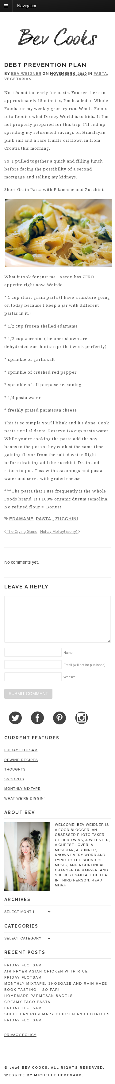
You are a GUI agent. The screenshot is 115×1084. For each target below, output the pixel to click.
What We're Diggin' (24, 798)
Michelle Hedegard (58, 1075)
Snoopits (14, 779)
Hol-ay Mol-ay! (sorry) (60, 531)
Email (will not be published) (84, 665)
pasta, (44, 518)
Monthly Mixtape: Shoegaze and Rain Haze (55, 983)
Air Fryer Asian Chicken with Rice (46, 971)
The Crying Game (20, 531)
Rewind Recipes (21, 760)
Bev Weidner (26, 73)
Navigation (27, 5)
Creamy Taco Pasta (27, 1002)
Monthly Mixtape (22, 788)
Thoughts (15, 769)
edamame (21, 518)
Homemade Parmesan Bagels (38, 996)
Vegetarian (18, 79)
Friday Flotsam (20, 750)
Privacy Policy (20, 1035)
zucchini (66, 518)
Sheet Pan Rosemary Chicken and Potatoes (57, 1014)
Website (69, 677)
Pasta (100, 73)
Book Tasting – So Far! (32, 989)
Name (67, 652)
